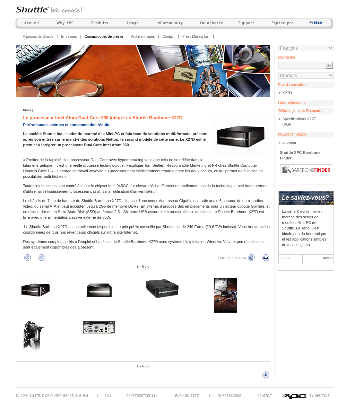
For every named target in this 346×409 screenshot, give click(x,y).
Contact (168, 36)
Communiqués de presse (104, 36)
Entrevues (69, 36)
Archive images (143, 36)
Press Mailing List (195, 36)
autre (327, 257)
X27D (287, 93)
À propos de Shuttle (38, 36)
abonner (289, 142)
